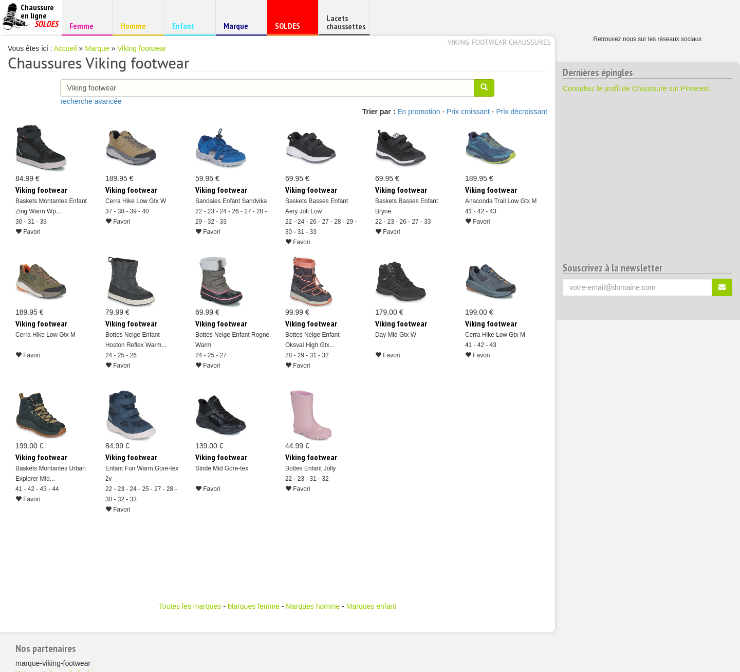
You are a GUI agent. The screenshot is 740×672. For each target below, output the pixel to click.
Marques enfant (371, 606)
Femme (85, 25)
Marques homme (313, 606)
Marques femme (254, 606)
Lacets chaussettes (345, 22)
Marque (239, 28)
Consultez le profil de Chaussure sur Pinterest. (637, 88)
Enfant (188, 25)
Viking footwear (141, 48)
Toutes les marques (190, 606)
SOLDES (291, 28)
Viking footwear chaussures (499, 42)
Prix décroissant (521, 111)
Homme (137, 25)
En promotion (418, 111)
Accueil (65, 48)
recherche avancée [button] (90, 101)
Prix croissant (468, 111)
